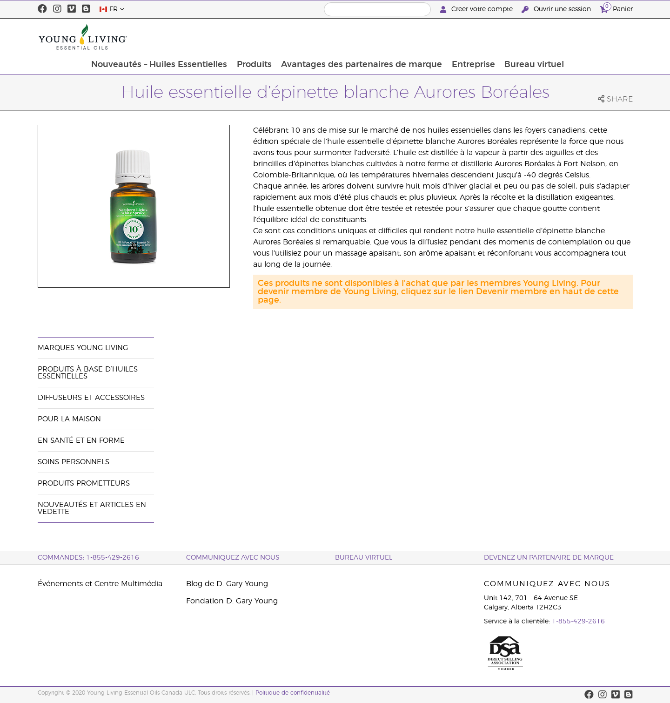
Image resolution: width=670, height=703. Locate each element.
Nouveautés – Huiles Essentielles (220, 37)
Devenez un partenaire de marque (549, 557)
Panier (616, 8)
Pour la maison (69, 419)
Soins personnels (73, 462)
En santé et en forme (81, 440)
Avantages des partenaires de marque (423, 37)
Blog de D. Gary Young (227, 584)
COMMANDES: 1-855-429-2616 (88, 557)
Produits (315, 37)
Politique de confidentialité (292, 693)
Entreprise (536, 37)
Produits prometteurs (84, 483)
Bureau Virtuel (363, 557)
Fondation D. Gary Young (232, 601)
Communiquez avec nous (233, 557)
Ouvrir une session (557, 9)
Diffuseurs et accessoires (91, 397)
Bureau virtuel (598, 37)
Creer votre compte (477, 9)
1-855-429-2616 (578, 621)
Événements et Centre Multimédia (100, 584)
